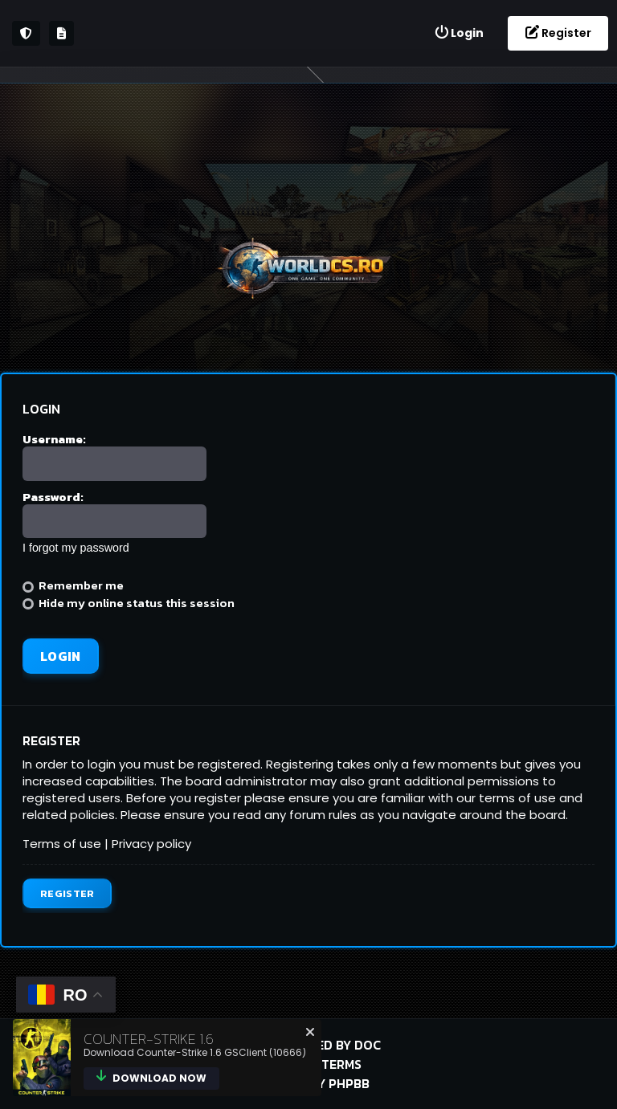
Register (67, 893)
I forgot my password (75, 547)
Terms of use (61, 843)
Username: (54, 439)
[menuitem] (459, 33)
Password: (53, 496)
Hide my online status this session (128, 602)
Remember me (73, 585)
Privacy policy (151, 843)
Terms (341, 1064)
